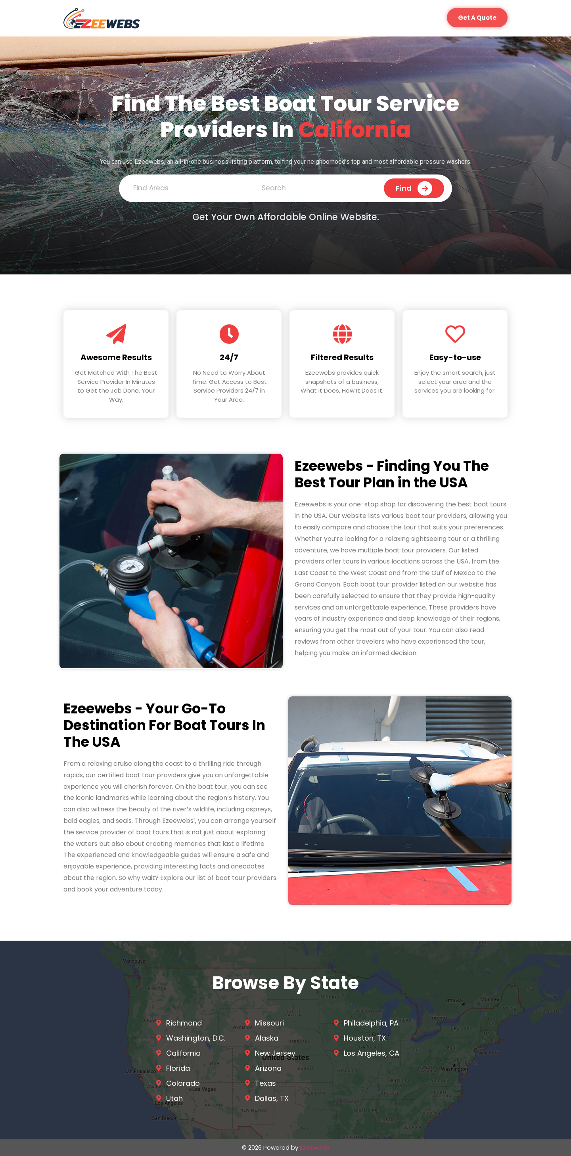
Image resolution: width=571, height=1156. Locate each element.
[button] (477, 17)
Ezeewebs (315, 1147)
